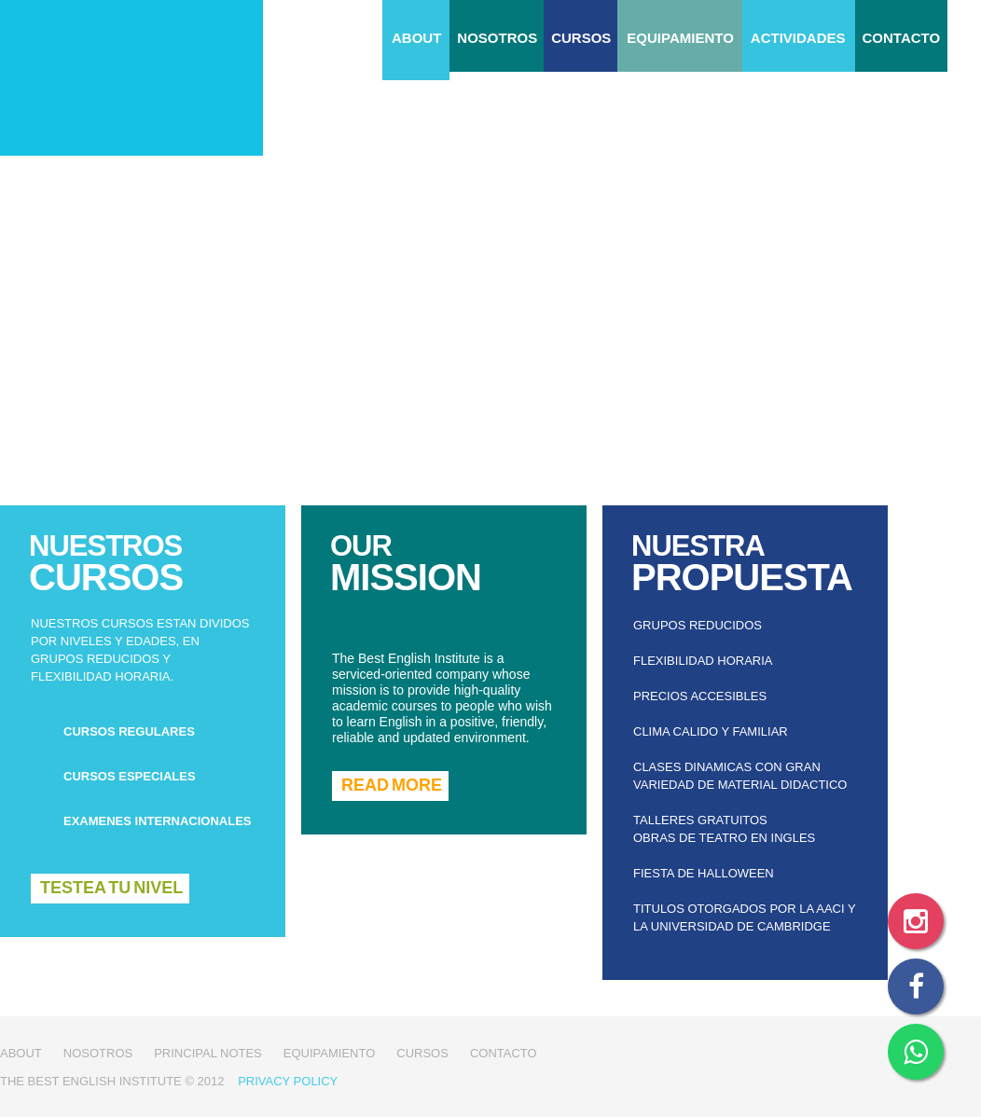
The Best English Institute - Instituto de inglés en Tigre (131, 78)
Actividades (798, 38)
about (416, 38)
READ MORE (391, 785)
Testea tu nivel (111, 887)
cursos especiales (129, 776)
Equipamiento (680, 38)
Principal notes (208, 1053)
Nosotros (497, 38)
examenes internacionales (157, 821)
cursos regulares (129, 731)
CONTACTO (902, 38)
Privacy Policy (288, 1081)
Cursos (581, 38)
